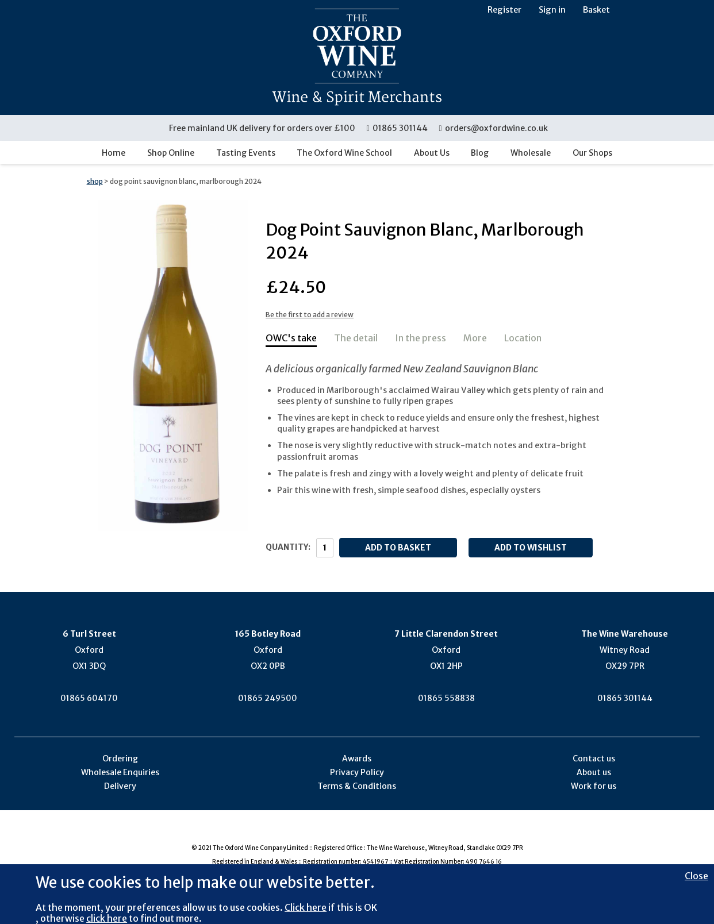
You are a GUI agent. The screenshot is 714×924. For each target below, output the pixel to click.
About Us (432, 153)
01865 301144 (397, 128)
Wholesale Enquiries (120, 772)
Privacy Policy (357, 772)
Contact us (594, 758)
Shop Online (170, 153)
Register (504, 10)
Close (696, 875)
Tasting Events (245, 153)
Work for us (593, 786)
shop (95, 181)
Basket (596, 10)
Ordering (120, 758)
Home (113, 153)
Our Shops (592, 153)
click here (106, 918)
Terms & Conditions (356, 786)
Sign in (552, 10)
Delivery (120, 786)
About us (594, 772)
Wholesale (530, 153)
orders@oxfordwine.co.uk (493, 128)
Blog (480, 153)
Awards (356, 758)
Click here (306, 907)
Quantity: (288, 547)
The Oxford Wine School (344, 153)
